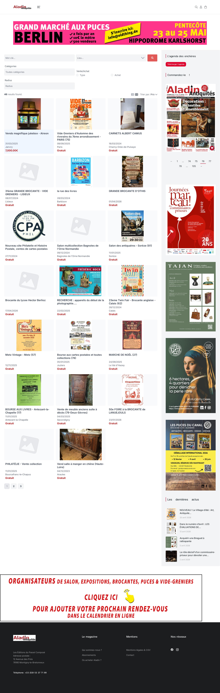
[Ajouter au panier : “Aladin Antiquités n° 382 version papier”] (212, 148)
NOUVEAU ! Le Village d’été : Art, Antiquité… (197, 512)
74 (189, 161)
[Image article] (171, 514)
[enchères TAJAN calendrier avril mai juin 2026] (191, 330)
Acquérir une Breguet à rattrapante (192, 540)
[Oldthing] (110, 44)
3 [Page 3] (20, 486)
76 (203, 161)
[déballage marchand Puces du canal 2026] (191, 489)
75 (196, 161)
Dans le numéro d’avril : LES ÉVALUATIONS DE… (194, 526)
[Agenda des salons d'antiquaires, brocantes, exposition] (101, 620)
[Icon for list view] (132, 95)
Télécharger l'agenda (175, 64)
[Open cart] (205, 7)
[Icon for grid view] (136, 94)
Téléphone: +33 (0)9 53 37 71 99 (30, 672)
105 (194, 166)
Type (82, 75)
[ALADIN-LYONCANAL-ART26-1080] (191, 412)
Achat (118, 75)
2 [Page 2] (13, 486)
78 (180, 166)
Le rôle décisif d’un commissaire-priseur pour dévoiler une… (197, 554)
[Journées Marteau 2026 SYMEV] (191, 254)
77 (210, 161)
